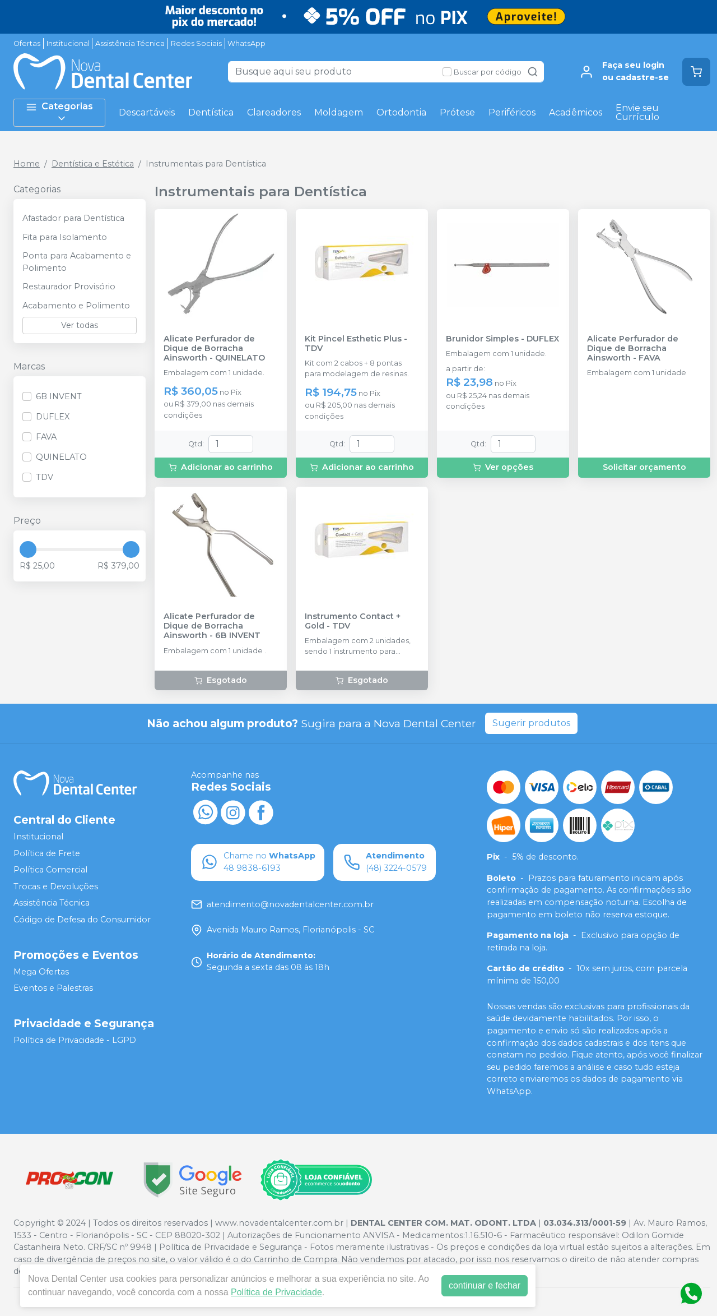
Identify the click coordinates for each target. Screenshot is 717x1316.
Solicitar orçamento (644, 467)
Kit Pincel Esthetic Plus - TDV (356, 343)
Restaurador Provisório (68, 286)
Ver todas (79, 325)
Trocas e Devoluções (55, 886)
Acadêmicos (575, 112)
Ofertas (26, 43)
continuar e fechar (484, 1285)
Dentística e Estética (93, 164)
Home (26, 164)
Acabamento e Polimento (76, 306)
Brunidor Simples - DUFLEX (502, 339)
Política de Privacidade (276, 1292)
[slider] (28, 549)
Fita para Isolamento (64, 237)
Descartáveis (147, 112)
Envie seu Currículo (637, 112)
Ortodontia (401, 112)
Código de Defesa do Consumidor (82, 920)
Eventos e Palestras (53, 988)
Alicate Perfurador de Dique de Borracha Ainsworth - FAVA (632, 348)
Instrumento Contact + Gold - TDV (353, 621)
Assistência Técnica (130, 43)
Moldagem (338, 112)
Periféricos (512, 112)
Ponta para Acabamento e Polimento (76, 262)
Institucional (68, 43)
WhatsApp (246, 43)
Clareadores (274, 112)
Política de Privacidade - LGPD (74, 1040)
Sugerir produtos (531, 723)
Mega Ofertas (41, 972)
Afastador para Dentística (73, 218)
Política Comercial (50, 870)
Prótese (457, 112)
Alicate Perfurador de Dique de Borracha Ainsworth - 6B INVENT (212, 626)
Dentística (211, 112)
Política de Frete (46, 853)
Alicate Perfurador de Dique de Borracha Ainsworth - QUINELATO (214, 348)
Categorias (59, 112)
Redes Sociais (196, 43)
